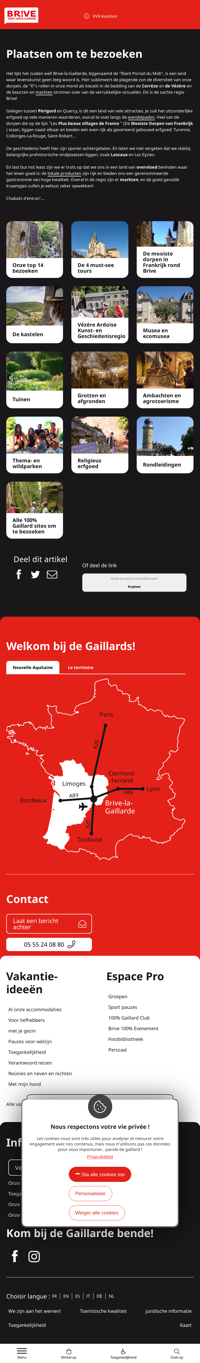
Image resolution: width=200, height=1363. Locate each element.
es (77, 1296)
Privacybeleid (100, 1157)
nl (111, 1296)
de (99, 1296)
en (66, 1296)
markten (44, 92)
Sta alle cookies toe (103, 1174)
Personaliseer (90, 1193)
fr (54, 1296)
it (88, 1296)
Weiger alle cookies (96, 1212)
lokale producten (64, 173)
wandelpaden (141, 117)
